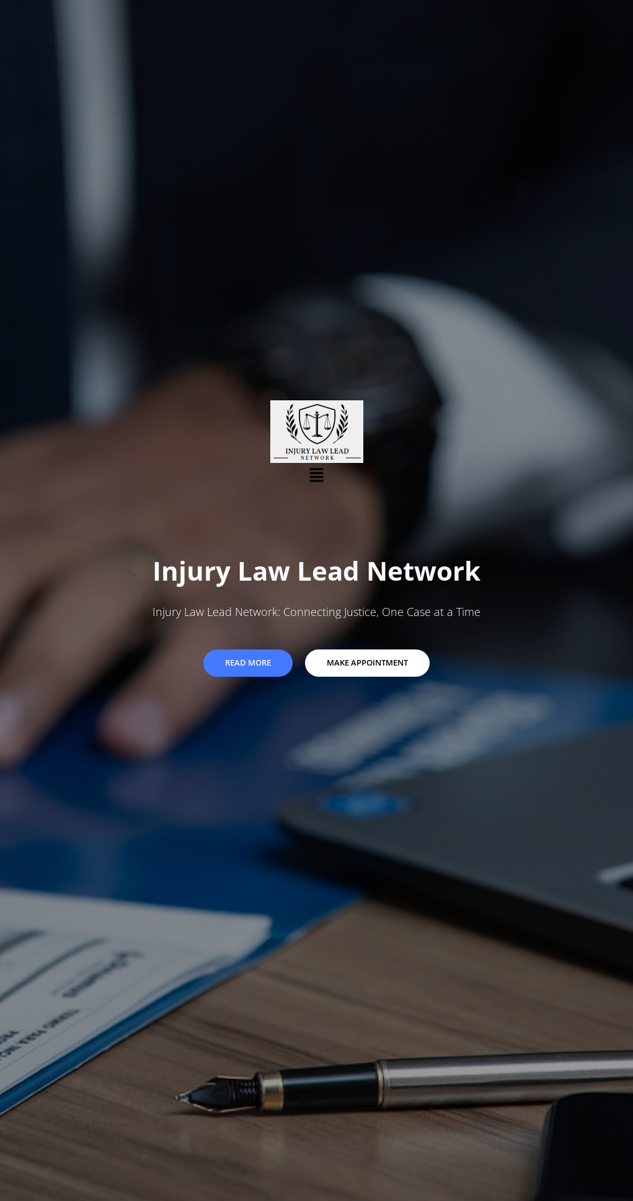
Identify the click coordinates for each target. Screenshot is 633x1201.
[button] (316, 474)
